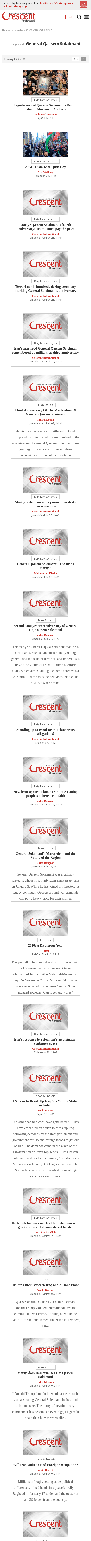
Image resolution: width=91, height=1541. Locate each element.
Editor (45, 950)
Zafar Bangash (45, 635)
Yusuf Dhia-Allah (45, 1232)
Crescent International (45, 234)
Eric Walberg (45, 172)
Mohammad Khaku (45, 573)
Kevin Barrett (45, 1110)
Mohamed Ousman (45, 114)
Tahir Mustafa (45, 419)
